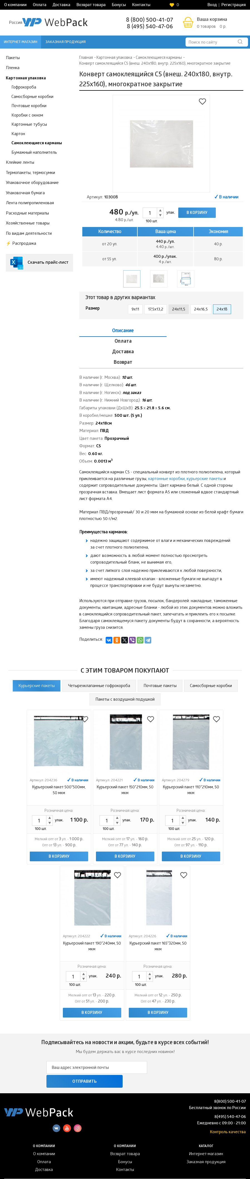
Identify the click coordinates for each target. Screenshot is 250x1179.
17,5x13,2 (155, 309)
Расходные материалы (27, 213)
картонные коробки (166, 447)
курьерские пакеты (204, 447)
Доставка (61, 5)
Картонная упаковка (26, 78)
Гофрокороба (23, 87)
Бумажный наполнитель (34, 152)
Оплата (39, 5)
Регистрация (233, 5)
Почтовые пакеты (160, 654)
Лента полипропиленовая (30, 203)
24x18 (222, 309)
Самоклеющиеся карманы (36, 143)
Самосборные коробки (32, 97)
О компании (15, 5)
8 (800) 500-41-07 (149, 20)
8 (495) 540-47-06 (150, 27)
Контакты (141, 5)
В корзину (197, 213)
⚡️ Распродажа (21, 243)
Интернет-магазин (20, 42)
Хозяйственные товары (27, 223)
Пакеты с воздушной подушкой (125, 668)
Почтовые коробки (28, 106)
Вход (212, 5)
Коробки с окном (27, 115)
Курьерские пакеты (36, 654)
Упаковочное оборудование (32, 183)
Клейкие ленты (20, 162)
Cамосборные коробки (211, 654)
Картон (18, 134)
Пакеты (13, 58)
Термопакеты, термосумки (30, 173)
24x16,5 (201, 309)
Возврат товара (91, 5)
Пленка (12, 68)
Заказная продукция (66, 42)
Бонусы (119, 5)
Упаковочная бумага (25, 193)
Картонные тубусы (29, 124)
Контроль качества (228, 1086)
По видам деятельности (29, 233)
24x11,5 (178, 309)
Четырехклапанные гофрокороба (99, 654)
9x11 (135, 309)
